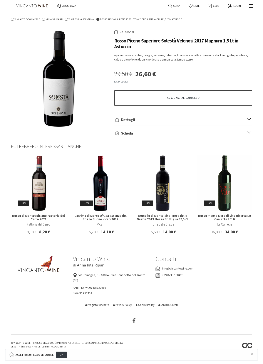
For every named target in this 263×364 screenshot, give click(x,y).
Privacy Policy (122, 305)
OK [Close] (61, 355)
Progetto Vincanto (97, 305)
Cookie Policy (145, 305)
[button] (194, 6)
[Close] (252, 354)
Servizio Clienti (168, 305)
